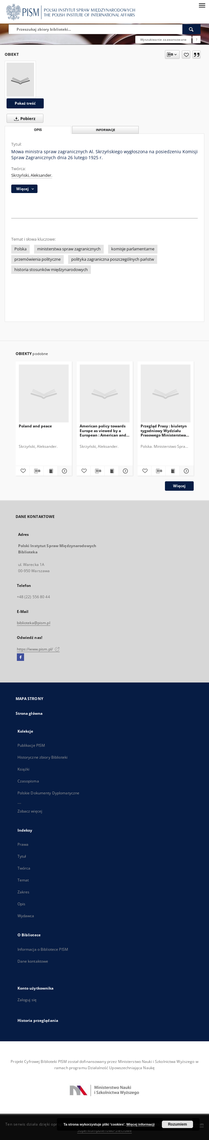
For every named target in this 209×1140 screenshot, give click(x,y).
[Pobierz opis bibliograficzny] (36, 471)
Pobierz (23, 118)
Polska (20, 249)
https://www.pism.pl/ (38, 649)
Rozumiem (177, 1124)
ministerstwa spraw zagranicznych (69, 249)
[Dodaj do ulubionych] (186, 54)
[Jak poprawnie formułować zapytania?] (196, 39)
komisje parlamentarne (132, 249)
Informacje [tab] (105, 130)
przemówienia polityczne (37, 259)
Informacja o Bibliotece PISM (42, 949)
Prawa (23, 844)
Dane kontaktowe (32, 961)
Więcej (179, 486)
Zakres (23, 892)
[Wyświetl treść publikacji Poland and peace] (50, 471)
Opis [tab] (38, 130)
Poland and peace (35, 426)
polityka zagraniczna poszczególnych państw (112, 259)
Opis (21, 904)
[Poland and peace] (43, 394)
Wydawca (25, 915)
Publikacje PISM (31, 745)
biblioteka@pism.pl (33, 622)
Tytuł (21, 856)
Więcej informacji (141, 1124)
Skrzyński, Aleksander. (31, 175)
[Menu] (201, 5)
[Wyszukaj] (191, 29)
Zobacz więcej (29, 811)
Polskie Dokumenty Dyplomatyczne (48, 793)
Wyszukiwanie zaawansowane (163, 39)
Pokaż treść (25, 103)
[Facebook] (20, 657)
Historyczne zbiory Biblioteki (42, 757)
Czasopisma (28, 781)
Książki (23, 769)
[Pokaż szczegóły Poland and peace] (64, 471)
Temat (23, 880)
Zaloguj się (27, 999)
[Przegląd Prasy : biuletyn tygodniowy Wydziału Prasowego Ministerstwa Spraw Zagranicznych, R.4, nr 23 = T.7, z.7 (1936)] (165, 394)
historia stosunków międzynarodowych (51, 269)
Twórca (24, 868)
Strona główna (29, 713)
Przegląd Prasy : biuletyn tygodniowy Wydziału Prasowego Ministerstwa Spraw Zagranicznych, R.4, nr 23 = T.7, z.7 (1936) (164, 430)
